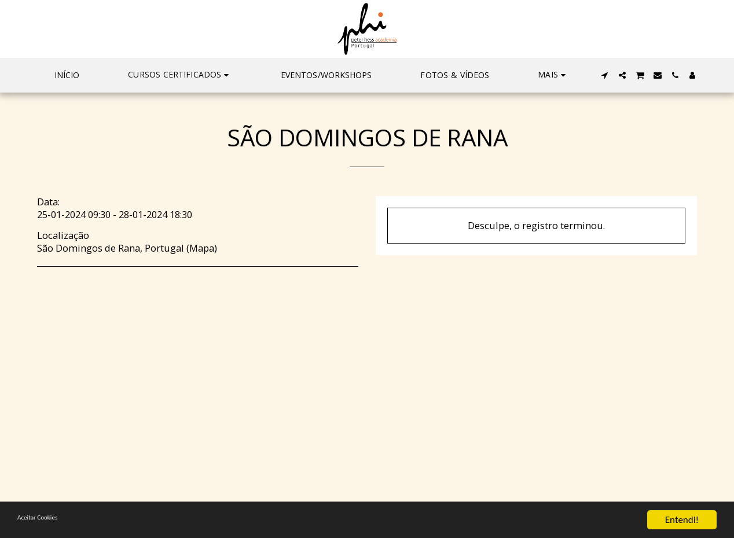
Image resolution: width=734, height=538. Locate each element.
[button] (180, 75)
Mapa (201, 248)
